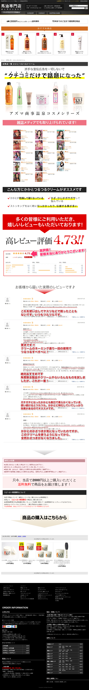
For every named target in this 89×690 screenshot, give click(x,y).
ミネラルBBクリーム (60, 595)
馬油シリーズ (24, 588)
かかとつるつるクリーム (19, 60)
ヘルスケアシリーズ (43, 593)
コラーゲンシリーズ (25, 593)
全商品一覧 (8, 60)
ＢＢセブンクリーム (43, 598)
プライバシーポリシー (8, 589)
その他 (57, 600)
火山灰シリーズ (24, 595)
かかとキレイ (58, 591)
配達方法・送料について (9, 593)
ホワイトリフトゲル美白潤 (27, 598)
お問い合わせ (6, 588)
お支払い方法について (8, 591)
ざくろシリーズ (42, 589)
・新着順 (24, 536)
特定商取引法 (6, 595)
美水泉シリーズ (42, 597)
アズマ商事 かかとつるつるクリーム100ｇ (10, 561)
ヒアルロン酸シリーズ (43, 591)
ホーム (2, 60)
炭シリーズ (23, 591)
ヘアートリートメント (60, 588)
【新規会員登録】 (84, 1)
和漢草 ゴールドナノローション (63, 597)
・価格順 (19, 536)
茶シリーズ (23, 597)
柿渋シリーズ (41, 588)
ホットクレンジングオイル (61, 593)
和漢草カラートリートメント (45, 595)
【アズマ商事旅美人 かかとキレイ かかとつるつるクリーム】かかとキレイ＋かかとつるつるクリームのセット (62, 562)
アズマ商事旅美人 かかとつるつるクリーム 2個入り (27, 561)
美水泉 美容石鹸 (59, 598)
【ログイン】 (67, 1)
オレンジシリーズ (25, 589)
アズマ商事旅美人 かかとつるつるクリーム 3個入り (44, 561)
